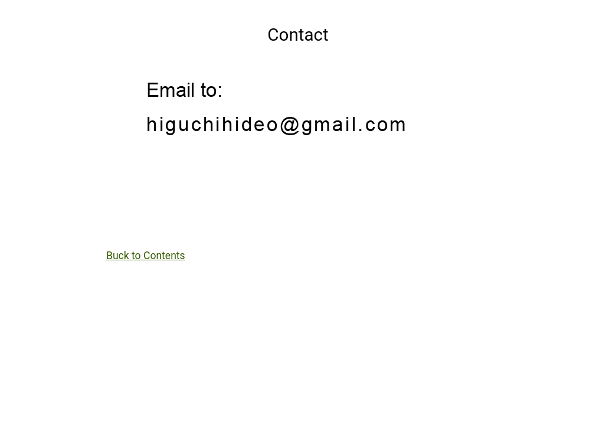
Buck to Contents (145, 255)
